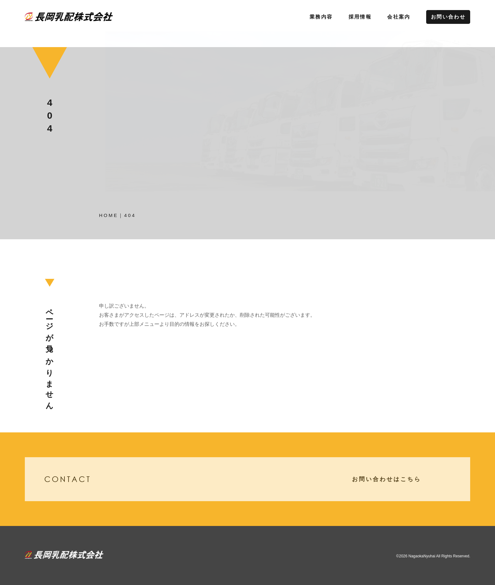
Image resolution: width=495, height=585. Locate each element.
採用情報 (360, 16)
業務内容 (321, 16)
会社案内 (398, 16)
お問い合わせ (448, 16)
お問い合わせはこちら (400, 479)
